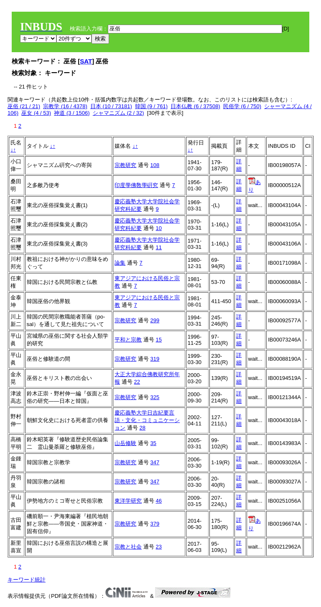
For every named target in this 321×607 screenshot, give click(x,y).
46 (159, 501)
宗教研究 (125, 165)
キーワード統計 (27, 580)
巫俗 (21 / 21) (24, 106)
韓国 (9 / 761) (151, 106)
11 (159, 247)
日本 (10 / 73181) (111, 106)
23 (159, 547)
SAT (86, 61)
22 (137, 382)
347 (155, 462)
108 (155, 165)
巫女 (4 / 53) (36, 113)
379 (155, 524)
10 (159, 228)
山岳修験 (125, 443)
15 (159, 339)
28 (142, 428)
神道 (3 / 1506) (71, 113)
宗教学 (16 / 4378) (65, 106)
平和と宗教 (128, 339)
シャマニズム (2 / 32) (118, 113)
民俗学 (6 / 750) (242, 106)
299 (155, 320)
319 (155, 359)
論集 (120, 263)
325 (155, 397)
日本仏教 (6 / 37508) (195, 106)
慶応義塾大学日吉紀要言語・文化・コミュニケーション (147, 420)
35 (153, 443)
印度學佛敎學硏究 (136, 185)
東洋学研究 (128, 501)
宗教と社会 (128, 547)
